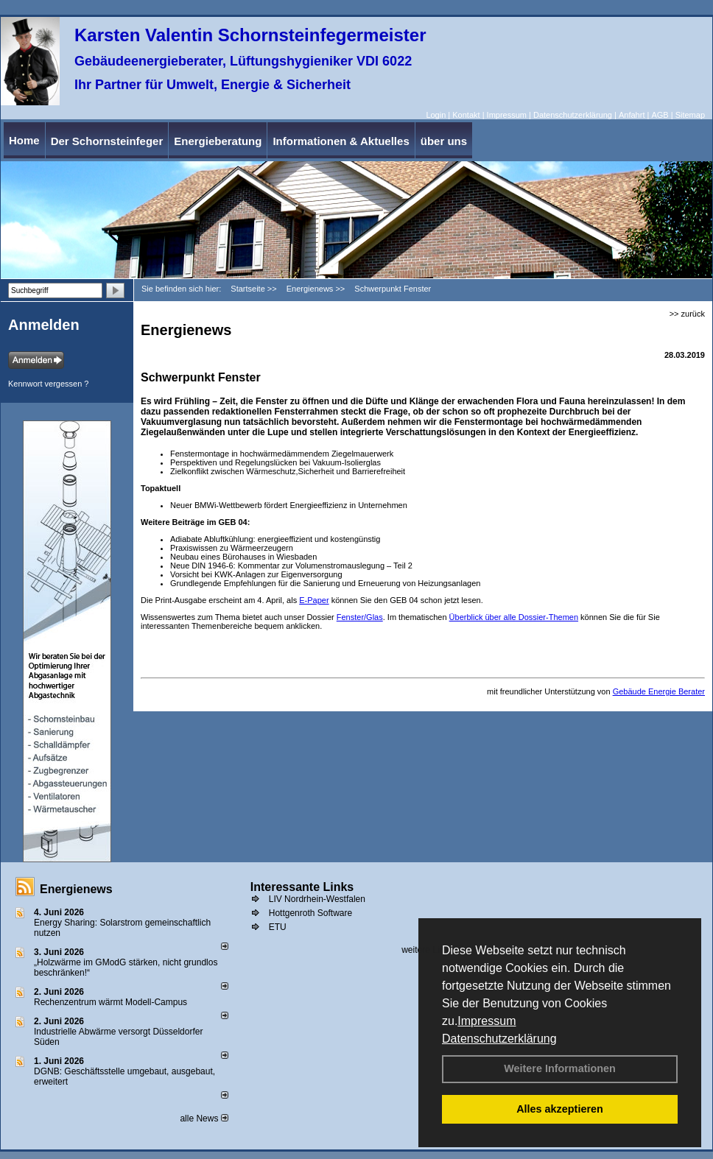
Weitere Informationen (560, 1068)
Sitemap (690, 114)
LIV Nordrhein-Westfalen (317, 899)
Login (436, 114)
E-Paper (314, 600)
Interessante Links (302, 887)
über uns (444, 141)
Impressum (486, 1021)
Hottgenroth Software (310, 913)
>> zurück (687, 313)
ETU (278, 927)
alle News (204, 1118)
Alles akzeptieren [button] (559, 1109)
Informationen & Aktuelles (341, 141)
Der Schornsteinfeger (107, 141)
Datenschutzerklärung (499, 1038)
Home (24, 140)
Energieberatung (217, 141)
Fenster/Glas (360, 617)
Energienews (76, 889)
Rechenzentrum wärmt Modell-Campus (110, 1002)
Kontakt (466, 114)
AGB (659, 114)
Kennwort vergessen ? (48, 383)
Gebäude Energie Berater (659, 691)
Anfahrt (631, 114)
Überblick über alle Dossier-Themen (513, 617)
